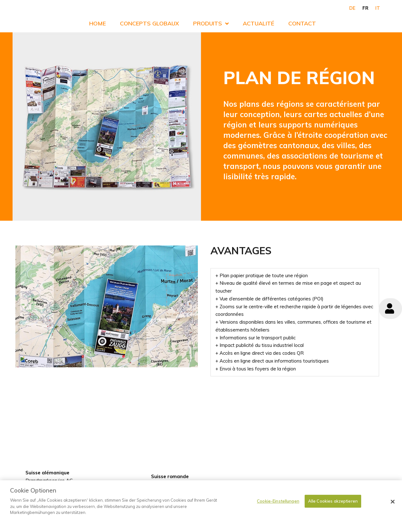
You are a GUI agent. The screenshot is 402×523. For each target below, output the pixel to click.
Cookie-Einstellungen (278, 505)
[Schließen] (392, 506)
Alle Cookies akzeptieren (333, 505)
